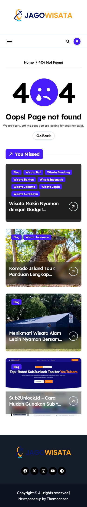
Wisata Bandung (58, 172)
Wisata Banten (23, 179)
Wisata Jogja (50, 186)
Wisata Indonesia (51, 179)
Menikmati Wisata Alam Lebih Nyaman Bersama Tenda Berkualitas (35, 339)
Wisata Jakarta (24, 186)
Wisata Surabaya (25, 194)
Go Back (43, 135)
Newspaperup (29, 498)
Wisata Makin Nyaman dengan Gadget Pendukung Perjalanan (34, 209)
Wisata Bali (33, 172)
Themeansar (57, 498)
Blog (16, 172)
